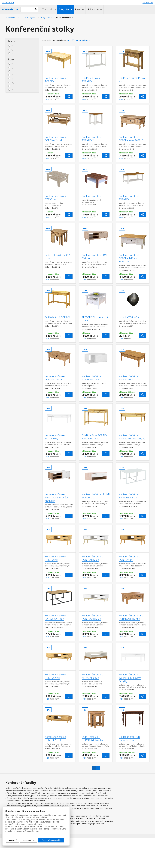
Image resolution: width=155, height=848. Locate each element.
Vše (44, 9)
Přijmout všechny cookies (51, 840)
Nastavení (12, 840)
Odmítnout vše (28, 840)
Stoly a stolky (46, 18)
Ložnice (52, 9)
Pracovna (79, 9)
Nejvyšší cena (84, 40)
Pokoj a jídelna (65, 9)
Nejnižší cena (72, 40)
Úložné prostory (94, 9)
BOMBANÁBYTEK (13, 18)
